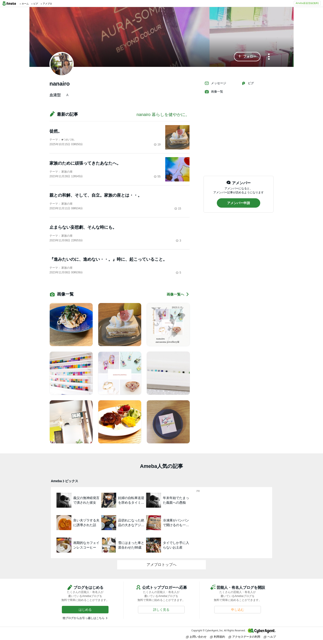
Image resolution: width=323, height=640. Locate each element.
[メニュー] (269, 57)
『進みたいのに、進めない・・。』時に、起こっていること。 (108, 259)
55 (157, 176)
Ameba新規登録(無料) (307, 3)
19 (157, 144)
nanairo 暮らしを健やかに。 (163, 114)
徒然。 (55, 131)
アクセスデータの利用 (244, 637)
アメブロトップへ (161, 565)
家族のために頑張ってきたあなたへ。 (85, 163)
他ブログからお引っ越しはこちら (84, 618)
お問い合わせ (196, 637)
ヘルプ (270, 637)
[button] (247, 56)
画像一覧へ (178, 294)
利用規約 (217, 637)
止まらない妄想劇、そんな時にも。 (83, 227)
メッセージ (215, 83)
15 (177, 208)
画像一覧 (213, 91)
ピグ (247, 83)
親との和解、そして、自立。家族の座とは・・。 (95, 195)
